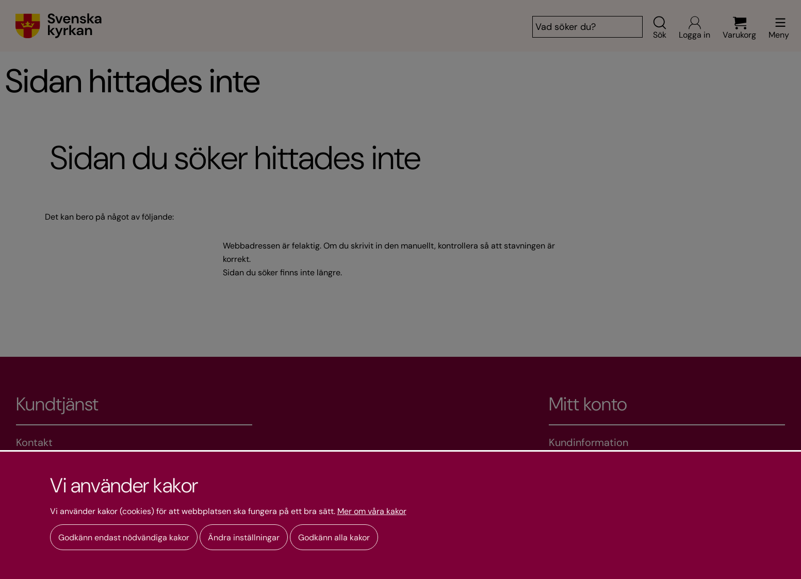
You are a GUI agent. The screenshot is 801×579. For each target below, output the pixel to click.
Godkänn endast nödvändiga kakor (123, 537)
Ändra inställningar (244, 537)
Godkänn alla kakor (334, 537)
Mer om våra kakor (371, 511)
